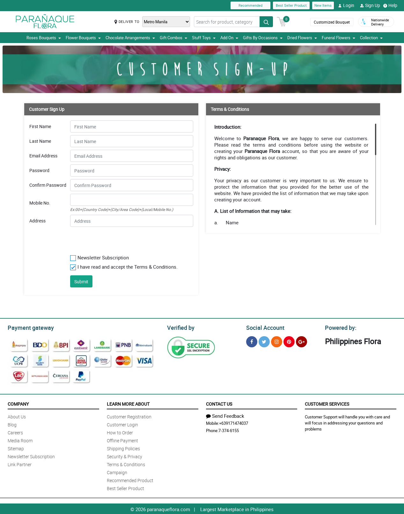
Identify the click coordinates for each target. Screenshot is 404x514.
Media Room (20, 440)
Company (18, 403)
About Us (17, 416)
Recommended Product (130, 479)
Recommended (250, 5)
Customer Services (327, 403)
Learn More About (128, 403)
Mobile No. (39, 203)
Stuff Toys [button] (204, 37)
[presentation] (109, 239)
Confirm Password (47, 185)
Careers (15, 432)
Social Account (263, 327)
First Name (40, 126)
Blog (12, 424)
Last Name (40, 141)
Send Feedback (225, 415)
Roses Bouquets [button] (43, 37)
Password (39, 170)
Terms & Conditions (126, 463)
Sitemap (16, 448)
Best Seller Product (291, 5)
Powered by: (339, 327)
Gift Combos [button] (173, 37)
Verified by (180, 327)
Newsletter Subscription (31, 455)
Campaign (117, 471)
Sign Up (370, 5)
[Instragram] (276, 340)
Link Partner (20, 463)
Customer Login (122, 424)
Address (37, 221)
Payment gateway (28, 327)
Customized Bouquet (332, 22)
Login (346, 5)
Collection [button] (371, 37)
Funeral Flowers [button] (338, 37)
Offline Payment (122, 440)
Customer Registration (129, 416)
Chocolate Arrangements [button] (130, 37)
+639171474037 (233, 422)
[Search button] (266, 21)
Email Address (43, 156)
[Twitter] (264, 340)
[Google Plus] (301, 340)
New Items (323, 5)
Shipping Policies (123, 448)
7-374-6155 (228, 429)
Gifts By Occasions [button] (263, 37)
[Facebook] (251, 340)
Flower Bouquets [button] (83, 37)
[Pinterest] (289, 340)
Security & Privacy (124, 455)
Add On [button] (229, 37)
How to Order (120, 432)
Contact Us (219, 403)
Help (390, 5)
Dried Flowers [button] (302, 37)
